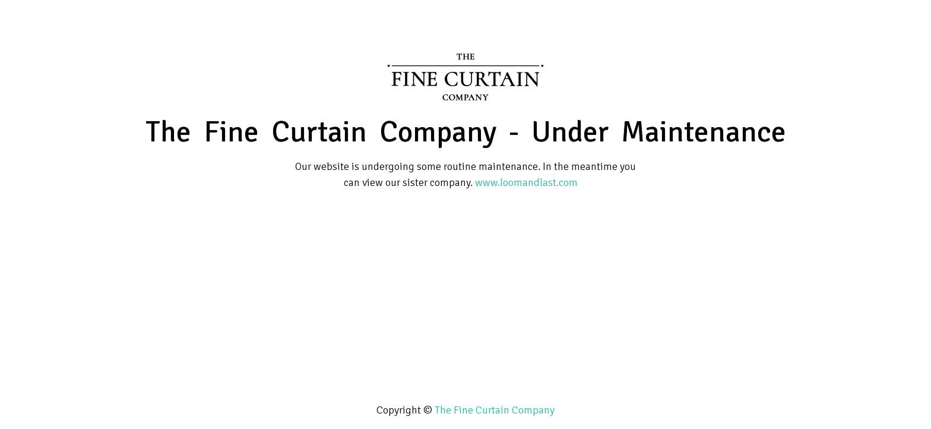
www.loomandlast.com (526, 182)
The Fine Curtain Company (495, 410)
